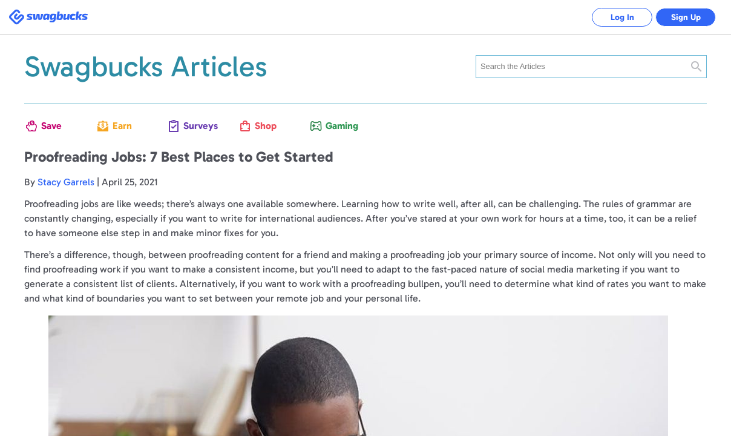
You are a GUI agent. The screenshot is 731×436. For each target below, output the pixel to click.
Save (51, 125)
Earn (122, 125)
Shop (266, 125)
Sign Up (686, 17)
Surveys (196, 125)
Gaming (338, 125)
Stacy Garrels (66, 182)
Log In (622, 17)
